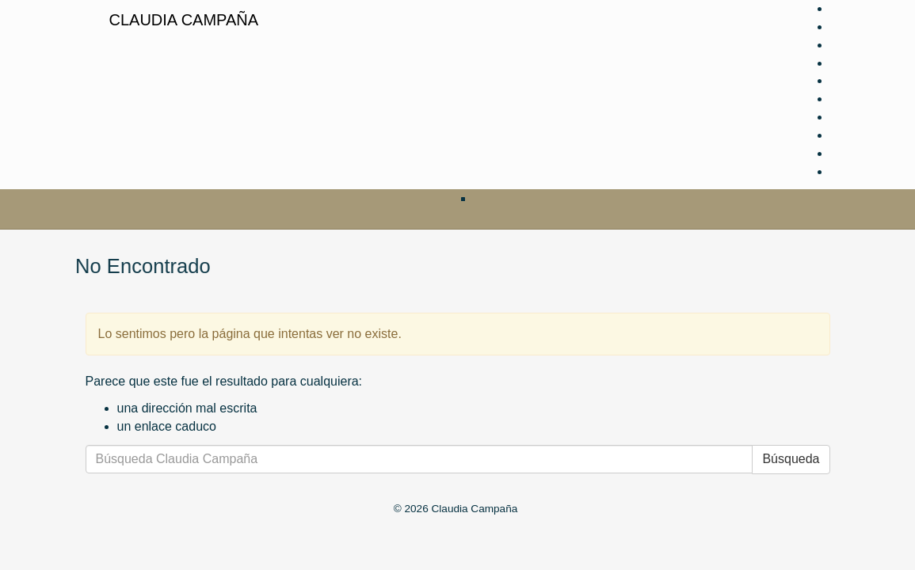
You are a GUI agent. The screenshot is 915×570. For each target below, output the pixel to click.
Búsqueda (790, 459)
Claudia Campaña (184, 19)
